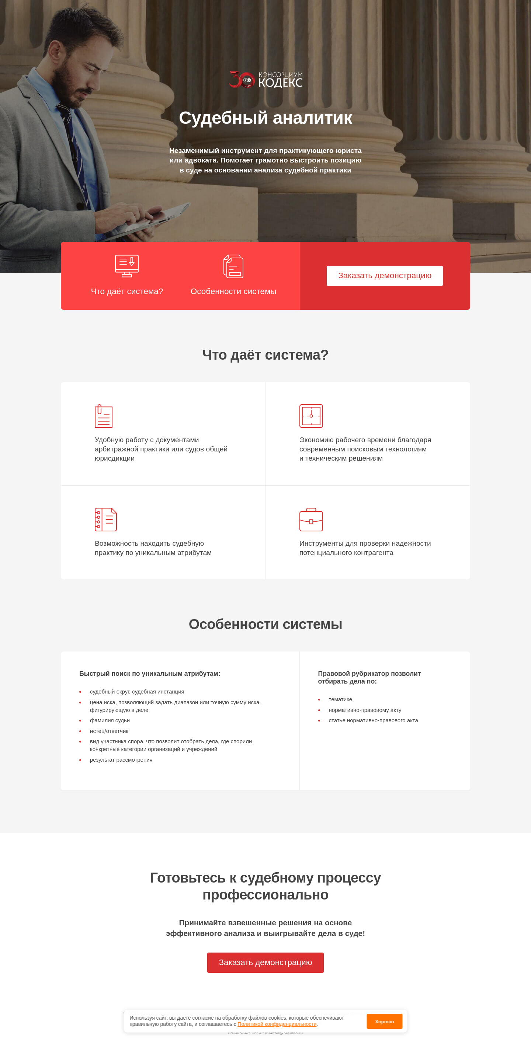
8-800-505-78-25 (244, 1032)
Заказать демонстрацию (384, 275)
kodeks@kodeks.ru (284, 1032)
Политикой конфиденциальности (276, 1020)
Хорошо (384, 1017)
